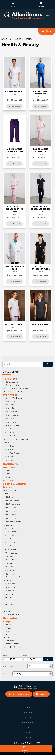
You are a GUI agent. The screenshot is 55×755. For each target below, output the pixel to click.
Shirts (8, 628)
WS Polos (9, 556)
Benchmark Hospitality (14, 577)
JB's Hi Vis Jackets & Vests (15, 436)
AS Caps (9, 608)
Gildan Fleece (11, 591)
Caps (7, 471)
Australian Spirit (12, 615)
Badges (8, 480)
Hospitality (10, 464)
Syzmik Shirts (11, 405)
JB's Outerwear (11, 539)
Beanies (9, 477)
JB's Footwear (11, 549)
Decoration (11, 618)
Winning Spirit (11, 553)
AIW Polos (10, 442)
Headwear (10, 467)
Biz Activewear (11, 515)
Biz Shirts (9, 497)
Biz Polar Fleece (12, 508)
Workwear (10, 394)
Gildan (8, 580)
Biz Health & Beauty (13, 522)
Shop (6, 621)
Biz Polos (9, 493)
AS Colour (10, 594)
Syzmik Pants (11, 422)
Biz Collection (11, 490)
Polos (8, 625)
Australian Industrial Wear (16, 439)
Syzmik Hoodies (12, 415)
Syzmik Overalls (12, 419)
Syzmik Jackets (12, 411)
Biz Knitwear (10, 511)
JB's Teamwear (11, 542)
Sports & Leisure (14, 483)
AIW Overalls (11, 460)
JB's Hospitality (11, 546)
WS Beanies (10, 570)
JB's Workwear (12, 426)
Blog (27, 732)
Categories (27, 712)
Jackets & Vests (12, 634)
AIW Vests (10, 457)
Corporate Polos (12, 382)
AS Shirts (9, 604)
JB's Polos (9, 528)
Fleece (8, 637)
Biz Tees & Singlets (13, 501)
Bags (7, 650)
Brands (7, 487)
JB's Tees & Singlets (13, 535)
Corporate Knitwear (14, 391)
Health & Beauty (14, 647)
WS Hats (9, 567)
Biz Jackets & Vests (13, 504)
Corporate (10, 378)
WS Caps (9, 563)
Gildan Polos (10, 584)
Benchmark (10, 574)
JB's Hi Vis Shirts (12, 432)
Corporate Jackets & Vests (17, 388)
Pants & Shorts (12, 644)
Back (48, 31)
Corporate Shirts (12, 385)
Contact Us (27, 737)
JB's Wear (9, 525)
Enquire (42, 694)
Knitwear (9, 641)
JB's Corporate (11, 532)
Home (27, 707)
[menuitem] (27, 707)
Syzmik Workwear (13, 398)
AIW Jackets (10, 450)
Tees (7, 631)
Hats (7, 474)
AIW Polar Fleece (12, 453)
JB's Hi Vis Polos (12, 429)
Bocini (8, 611)
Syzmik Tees (10, 408)
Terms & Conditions (20, 694)
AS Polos (9, 601)
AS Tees (9, 597)
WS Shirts (10, 560)
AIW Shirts (10, 446)
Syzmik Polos (11, 401)
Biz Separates (11, 518)
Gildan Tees (10, 587)
